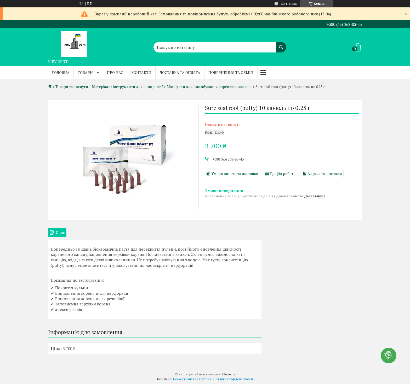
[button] (388, 355)
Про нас (115, 72)
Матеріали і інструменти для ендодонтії (127, 86)
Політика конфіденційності (233, 379)
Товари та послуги (71, 86)
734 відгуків (289, 3)
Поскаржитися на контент (192, 379)
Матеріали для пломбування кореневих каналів (209, 86)
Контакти (141, 72)
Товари (85, 72)
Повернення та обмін (230, 72)
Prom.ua (229, 374)
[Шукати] (281, 44)
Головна (61, 72)
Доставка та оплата (180, 72)
